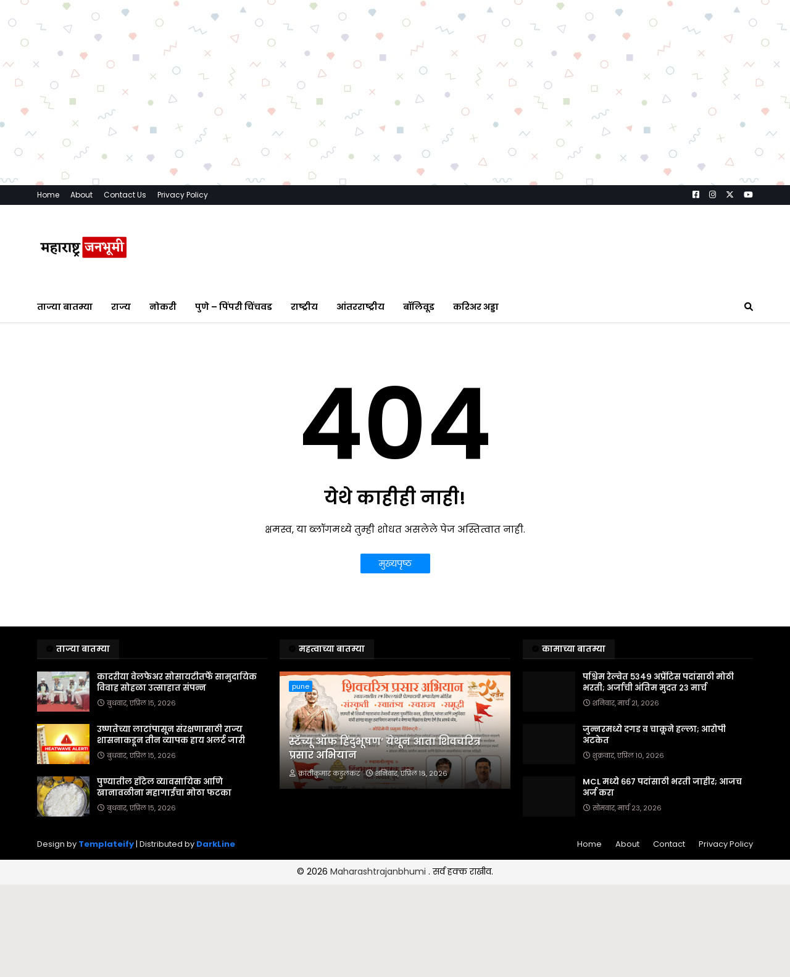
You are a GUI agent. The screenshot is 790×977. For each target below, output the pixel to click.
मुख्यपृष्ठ (395, 563)
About (81, 194)
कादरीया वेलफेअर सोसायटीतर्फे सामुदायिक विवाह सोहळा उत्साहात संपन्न (177, 682)
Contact (669, 844)
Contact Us (125, 194)
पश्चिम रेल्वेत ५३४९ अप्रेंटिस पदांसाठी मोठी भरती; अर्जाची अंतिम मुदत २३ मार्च (658, 682)
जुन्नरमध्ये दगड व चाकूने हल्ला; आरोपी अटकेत (654, 735)
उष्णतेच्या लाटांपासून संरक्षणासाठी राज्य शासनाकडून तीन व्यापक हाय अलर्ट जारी (171, 735)
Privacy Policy (182, 194)
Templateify (106, 844)
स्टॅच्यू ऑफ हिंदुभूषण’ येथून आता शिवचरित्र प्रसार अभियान (385, 748)
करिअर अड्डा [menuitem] (476, 307)
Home (48, 194)
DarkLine (215, 844)
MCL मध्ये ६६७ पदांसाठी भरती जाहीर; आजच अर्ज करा (662, 787)
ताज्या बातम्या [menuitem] (65, 307)
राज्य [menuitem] (121, 307)
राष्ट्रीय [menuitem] (304, 307)
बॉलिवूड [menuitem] (418, 307)
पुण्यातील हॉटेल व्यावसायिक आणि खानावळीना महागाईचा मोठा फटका (164, 787)
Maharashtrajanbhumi (379, 871)
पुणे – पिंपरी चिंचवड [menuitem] (233, 307)
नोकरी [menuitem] (163, 307)
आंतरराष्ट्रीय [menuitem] (360, 307)
